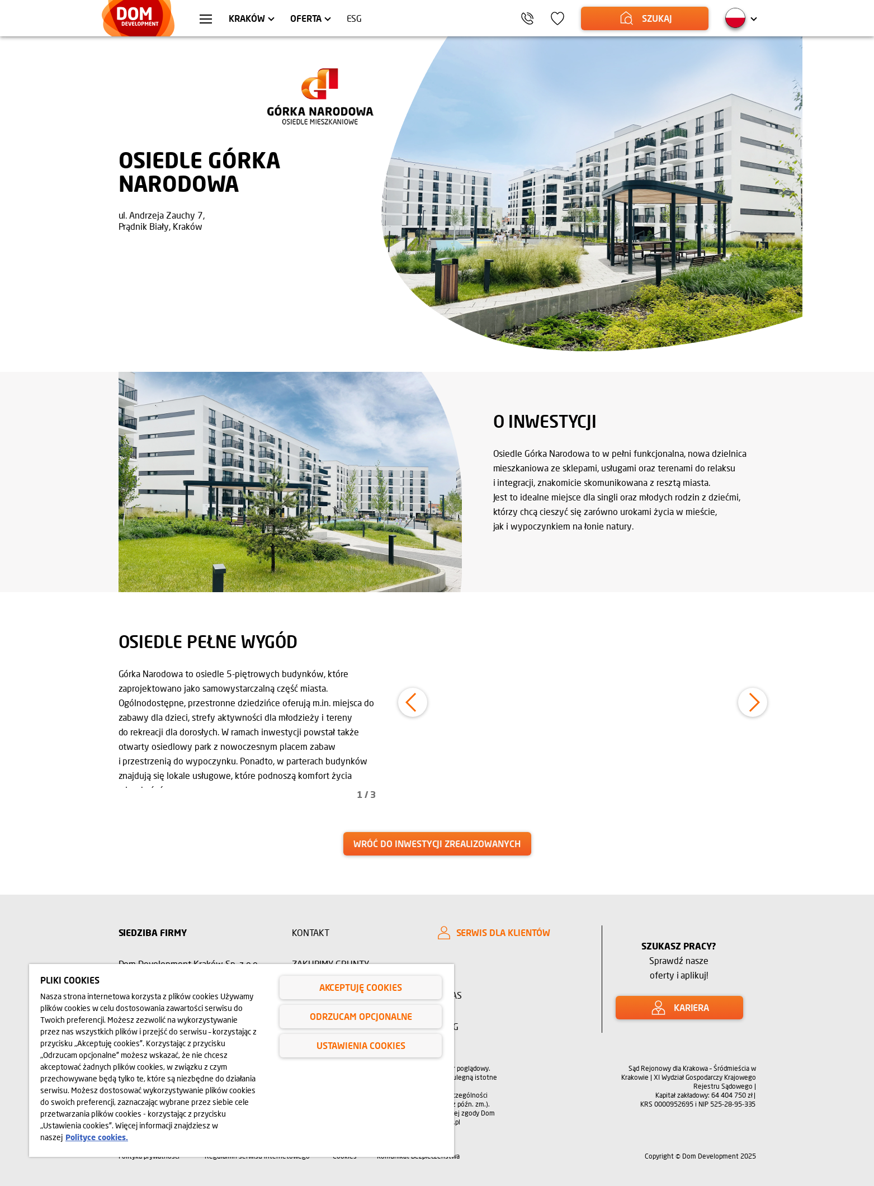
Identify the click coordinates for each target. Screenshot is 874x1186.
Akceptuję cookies (360, 987)
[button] (412, 702)
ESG (354, 18)
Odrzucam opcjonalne (361, 1016)
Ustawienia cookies (360, 1045)
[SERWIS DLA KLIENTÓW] (510, 932)
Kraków (247, 18)
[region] (241, 1060)
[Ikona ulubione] (557, 18)
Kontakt (311, 932)
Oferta (306, 18)
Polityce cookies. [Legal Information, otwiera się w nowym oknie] (96, 1137)
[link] (437, 844)
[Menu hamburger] (206, 20)
